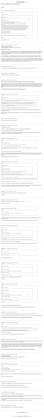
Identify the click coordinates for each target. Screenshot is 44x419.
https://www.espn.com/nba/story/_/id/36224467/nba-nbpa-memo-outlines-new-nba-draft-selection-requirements (17, 349)
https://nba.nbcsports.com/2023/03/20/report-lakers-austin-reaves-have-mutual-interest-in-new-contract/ (16, 317)
